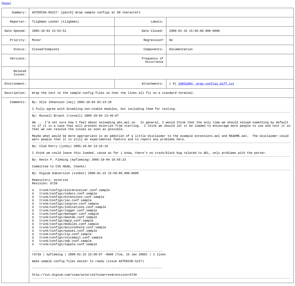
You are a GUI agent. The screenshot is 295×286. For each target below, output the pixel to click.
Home (6, 3)
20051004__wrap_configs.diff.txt (206, 84)
